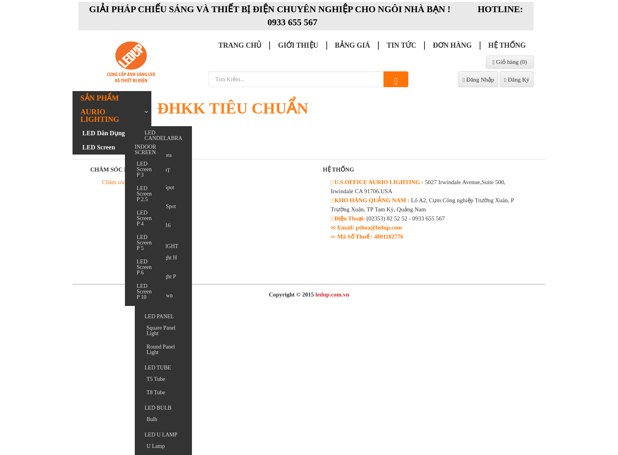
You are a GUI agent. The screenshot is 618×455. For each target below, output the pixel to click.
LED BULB (158, 408)
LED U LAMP (161, 435)
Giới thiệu (298, 45)
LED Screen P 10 (144, 291)
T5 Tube (156, 379)
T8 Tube (156, 392)
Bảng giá (352, 45)
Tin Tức (401, 45)
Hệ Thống (507, 45)
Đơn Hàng (452, 45)
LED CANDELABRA (163, 135)
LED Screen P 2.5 (144, 193)
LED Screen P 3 (144, 169)
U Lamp (156, 446)
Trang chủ (240, 45)
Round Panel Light (161, 349)
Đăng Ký (516, 79)
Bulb (152, 419)
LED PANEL (159, 316)
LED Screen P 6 (144, 267)
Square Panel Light (161, 330)
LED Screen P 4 (144, 218)
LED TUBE (158, 368)
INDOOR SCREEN (145, 149)
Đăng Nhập (478, 79)
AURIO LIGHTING (99, 115)
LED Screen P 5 (144, 242)
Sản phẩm (99, 98)
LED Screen (98, 147)
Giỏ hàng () (510, 62)
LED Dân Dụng (103, 133)
